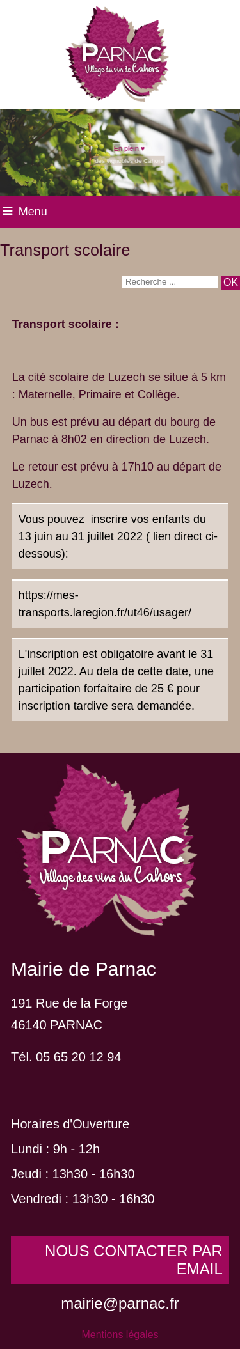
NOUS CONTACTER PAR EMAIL (134, 1259)
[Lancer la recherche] (230, 283)
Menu (33, 211)
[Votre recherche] (170, 282)
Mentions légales (119, 1334)
